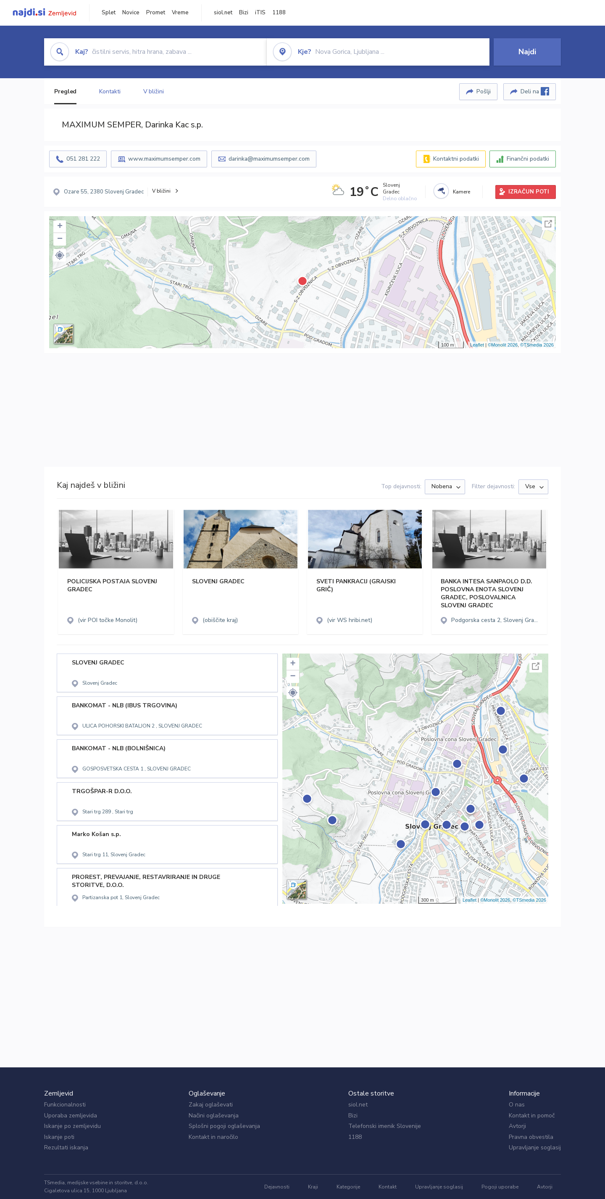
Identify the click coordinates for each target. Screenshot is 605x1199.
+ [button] (60, 226)
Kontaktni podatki (456, 159)
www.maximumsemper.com (164, 159)
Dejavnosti (276, 1186)
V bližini (153, 91)
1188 (279, 12)
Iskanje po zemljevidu (72, 1126)
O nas (517, 1105)
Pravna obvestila (531, 1137)
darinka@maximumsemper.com (269, 159)
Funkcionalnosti (65, 1105)
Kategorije (348, 1186)
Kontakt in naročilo (213, 1137)
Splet (109, 12)
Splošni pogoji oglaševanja (224, 1126)
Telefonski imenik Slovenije (384, 1126)
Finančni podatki (528, 159)
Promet (155, 12)
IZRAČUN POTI (528, 192)
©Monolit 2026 (503, 344)
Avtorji (517, 1126)
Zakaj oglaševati (211, 1105)
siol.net (223, 12)
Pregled (65, 91)
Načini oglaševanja (214, 1116)
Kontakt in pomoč (532, 1116)
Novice (130, 12)
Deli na (535, 91)
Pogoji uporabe (499, 1186)
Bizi (243, 12)
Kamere (461, 191)
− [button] (60, 239)
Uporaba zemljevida (70, 1116)
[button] (59, 255)
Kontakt (388, 1186)
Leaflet (477, 344)
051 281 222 (83, 159)
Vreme (180, 12)
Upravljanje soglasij (535, 1147)
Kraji (313, 1186)
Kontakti (109, 91)
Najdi (527, 52)
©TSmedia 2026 (537, 344)
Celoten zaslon (548, 223)
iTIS (260, 12)
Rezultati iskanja (66, 1147)
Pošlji (483, 91)
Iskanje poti (59, 1137)
